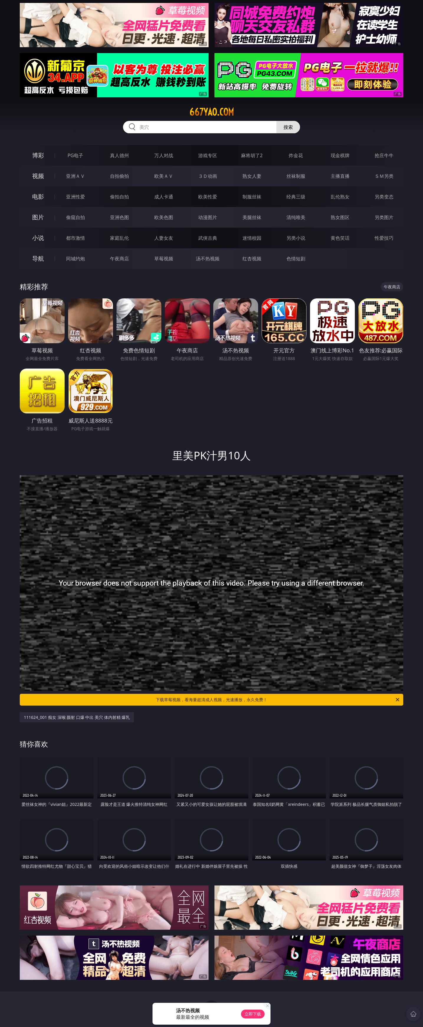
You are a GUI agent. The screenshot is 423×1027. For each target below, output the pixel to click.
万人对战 (163, 155)
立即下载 (253, 1014)
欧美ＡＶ (163, 176)
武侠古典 (207, 238)
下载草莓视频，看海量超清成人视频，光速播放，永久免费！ (278, 699)
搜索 (288, 127)
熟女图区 (340, 217)
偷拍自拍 (119, 196)
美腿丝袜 (251, 217)
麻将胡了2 (252, 155)
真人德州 (119, 155)
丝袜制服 (295, 176)
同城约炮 (75, 258)
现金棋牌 (340, 155)
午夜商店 (119, 258)
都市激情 (75, 238)
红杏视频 (251, 258)
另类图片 (384, 217)
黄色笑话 (340, 238)
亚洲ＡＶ (75, 176)
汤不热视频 (207, 258)
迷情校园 (251, 238)
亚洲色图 (119, 217)
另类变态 (384, 196)
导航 (38, 258)
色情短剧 (295, 258)
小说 (38, 238)
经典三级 (295, 196)
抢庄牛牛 (384, 155)
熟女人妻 (251, 176)
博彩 (38, 155)
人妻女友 (163, 238)
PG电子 (75, 155)
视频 (38, 176)
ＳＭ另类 (384, 176)
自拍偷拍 (119, 176)
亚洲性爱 (75, 196)
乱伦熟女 (340, 196)
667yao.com (211, 112)
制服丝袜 (251, 196)
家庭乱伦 (119, 238)
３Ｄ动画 (207, 176)
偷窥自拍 (75, 217)
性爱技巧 (384, 238)
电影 (38, 197)
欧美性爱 (207, 196)
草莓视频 (163, 258)
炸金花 (296, 155)
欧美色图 (163, 217)
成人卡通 (163, 196)
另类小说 (295, 238)
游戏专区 (207, 155)
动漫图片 (207, 217)
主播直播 (340, 176)
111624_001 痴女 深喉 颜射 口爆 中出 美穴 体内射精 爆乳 (77, 717)
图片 (38, 217)
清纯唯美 (295, 217)
